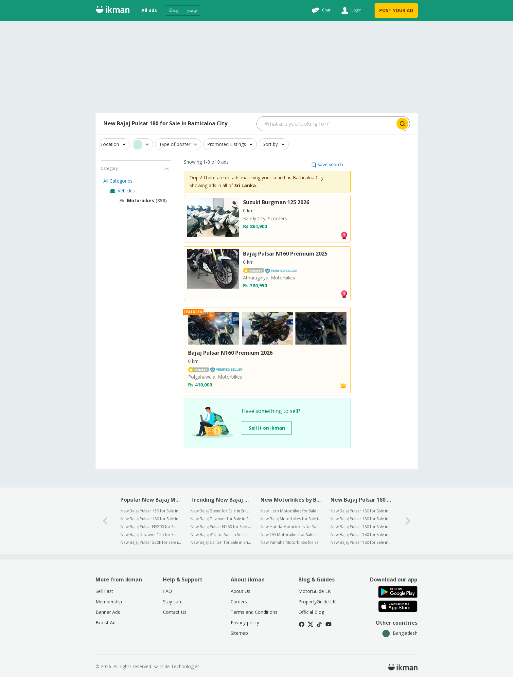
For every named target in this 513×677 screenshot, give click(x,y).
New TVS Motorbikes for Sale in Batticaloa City (291, 534)
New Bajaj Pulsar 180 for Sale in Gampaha (361, 519)
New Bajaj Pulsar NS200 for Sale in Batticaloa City (151, 526)
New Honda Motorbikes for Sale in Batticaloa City (291, 526)
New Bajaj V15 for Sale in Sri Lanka (221, 534)
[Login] (351, 10)
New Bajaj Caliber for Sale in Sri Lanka (221, 542)
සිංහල (174, 10)
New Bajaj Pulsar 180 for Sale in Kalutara (361, 534)
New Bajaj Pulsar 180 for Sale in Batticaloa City (151, 519)
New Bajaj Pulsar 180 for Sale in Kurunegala (361, 526)
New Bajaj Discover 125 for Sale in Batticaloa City (151, 534)
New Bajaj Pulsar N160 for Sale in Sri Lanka (221, 526)
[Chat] (320, 10)
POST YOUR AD (396, 10)
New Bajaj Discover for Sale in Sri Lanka (221, 519)
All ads (149, 10)
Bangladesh (399, 633)
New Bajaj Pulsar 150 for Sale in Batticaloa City (151, 511)
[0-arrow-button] (105, 520)
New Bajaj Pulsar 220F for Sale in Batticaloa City (151, 542)
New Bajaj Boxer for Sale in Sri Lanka (221, 511)
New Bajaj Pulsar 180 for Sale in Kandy (361, 542)
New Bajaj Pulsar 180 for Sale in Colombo (361, 511)
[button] (327, 164)
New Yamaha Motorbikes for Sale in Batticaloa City (291, 542)
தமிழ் (192, 10)
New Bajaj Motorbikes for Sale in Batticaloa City (291, 519)
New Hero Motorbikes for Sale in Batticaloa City (291, 511)
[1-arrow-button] (408, 520)
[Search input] (326, 123)
